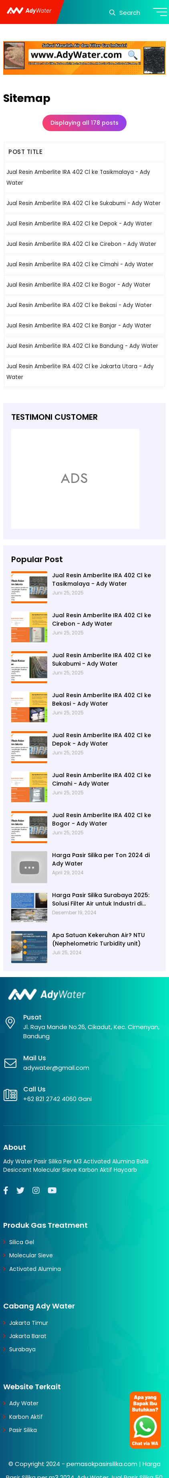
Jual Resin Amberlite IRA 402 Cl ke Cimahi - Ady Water (79, 264)
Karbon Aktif (26, 1417)
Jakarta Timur (28, 1323)
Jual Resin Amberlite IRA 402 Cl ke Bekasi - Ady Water (79, 305)
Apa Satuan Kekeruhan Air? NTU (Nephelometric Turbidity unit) (98, 939)
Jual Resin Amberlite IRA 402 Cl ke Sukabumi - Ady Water (83, 203)
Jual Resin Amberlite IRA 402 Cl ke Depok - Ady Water (79, 223)
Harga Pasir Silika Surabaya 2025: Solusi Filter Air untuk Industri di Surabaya (100, 899)
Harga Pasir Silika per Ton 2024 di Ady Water (101, 859)
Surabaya (22, 1349)
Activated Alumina (35, 1269)
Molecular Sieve (31, 1255)
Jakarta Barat (27, 1336)
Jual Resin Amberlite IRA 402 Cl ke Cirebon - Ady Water (81, 244)
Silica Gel (21, 1242)
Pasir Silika (23, 1430)
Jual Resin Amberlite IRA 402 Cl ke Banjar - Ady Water (78, 325)
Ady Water (23, 1403)
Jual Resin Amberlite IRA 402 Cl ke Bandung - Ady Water (82, 346)
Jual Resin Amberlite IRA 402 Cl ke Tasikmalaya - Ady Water (101, 579)
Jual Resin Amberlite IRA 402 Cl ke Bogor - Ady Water (78, 285)
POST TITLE (25, 152)
